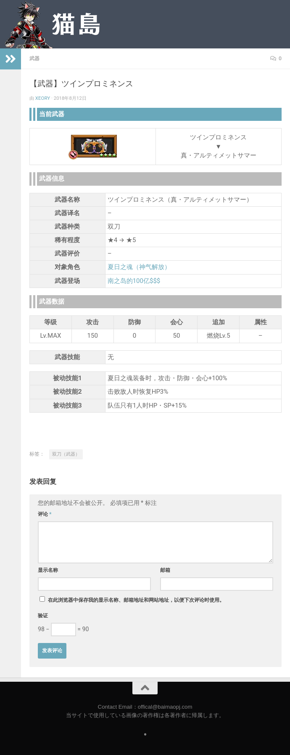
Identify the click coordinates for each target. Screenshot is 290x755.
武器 (34, 58)
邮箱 (165, 570)
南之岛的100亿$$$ (134, 281)
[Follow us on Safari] (145, 734)
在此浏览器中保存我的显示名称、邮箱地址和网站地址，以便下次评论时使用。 (136, 600)
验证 (43, 616)
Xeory (42, 98)
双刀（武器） (66, 454)
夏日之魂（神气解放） (139, 267)
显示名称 (48, 570)
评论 (45, 514)
